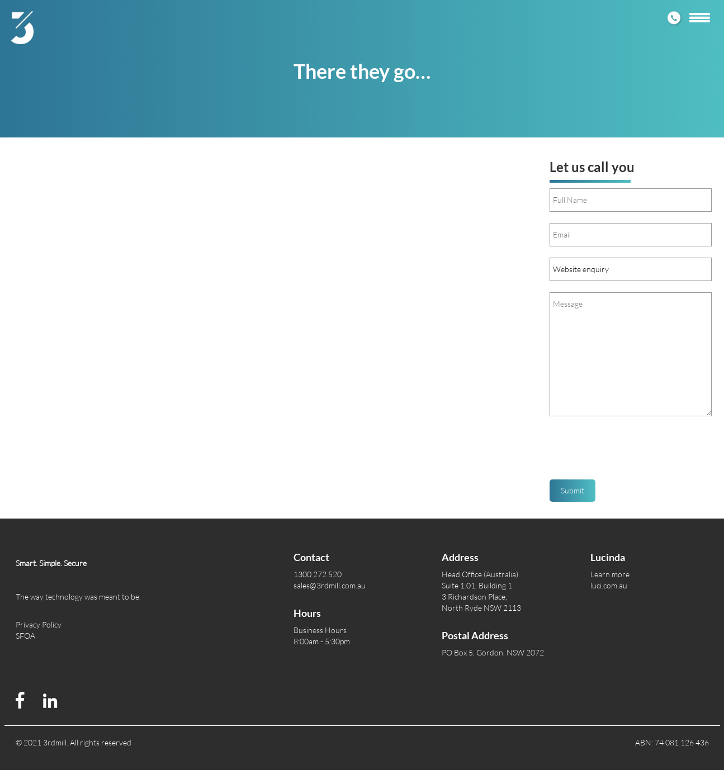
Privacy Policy (38, 624)
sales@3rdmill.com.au (330, 585)
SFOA (25, 635)
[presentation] (635, 452)
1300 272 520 (318, 574)
